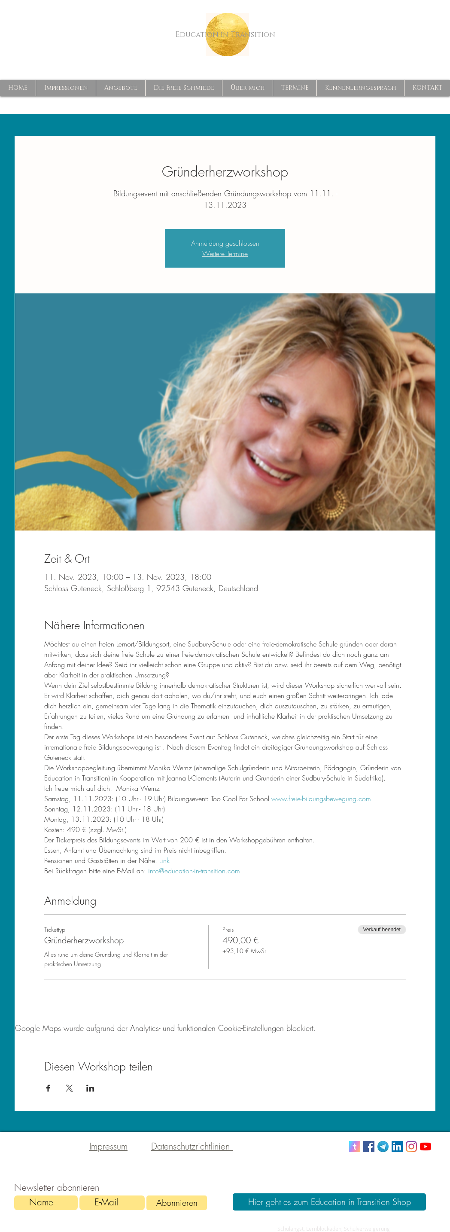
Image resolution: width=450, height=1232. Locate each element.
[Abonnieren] (176, 1202)
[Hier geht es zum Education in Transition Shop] (329, 1202)
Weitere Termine (225, 253)
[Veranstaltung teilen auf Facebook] (48, 1088)
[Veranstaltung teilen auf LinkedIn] (90, 1088)
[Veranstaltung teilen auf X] (69, 1088)
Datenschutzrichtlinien (192, 1146)
